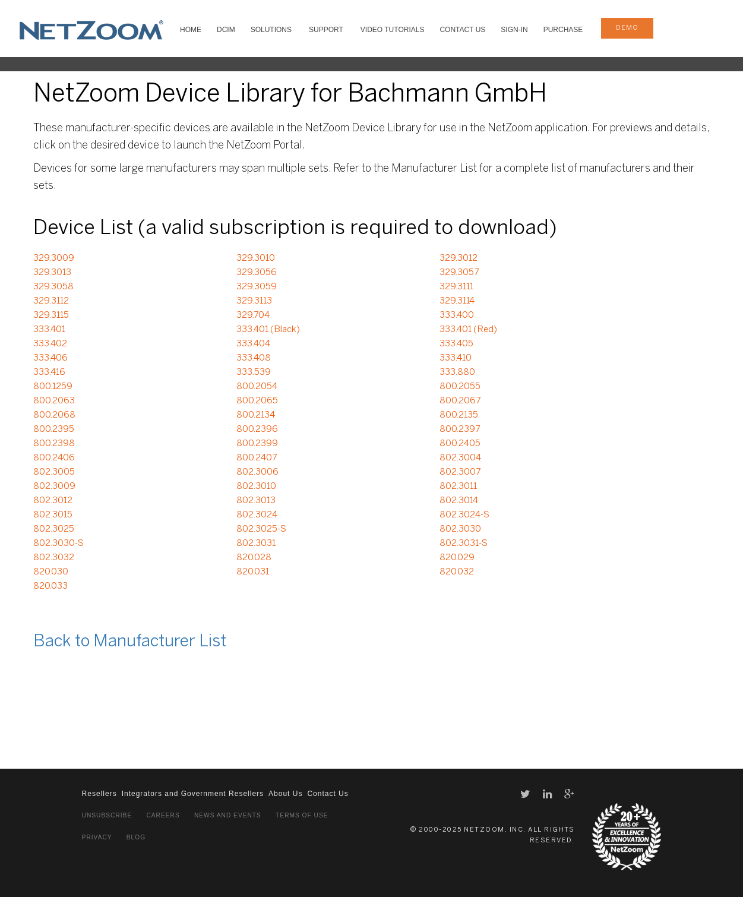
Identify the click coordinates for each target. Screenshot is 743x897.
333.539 (253, 372)
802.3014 (459, 501)
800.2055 (460, 387)
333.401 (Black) (268, 330)
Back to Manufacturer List (129, 642)
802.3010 (256, 486)
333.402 (50, 344)
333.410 (456, 358)
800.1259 (52, 387)
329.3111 (456, 287)
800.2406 (54, 458)
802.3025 (53, 529)
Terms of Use (302, 815)
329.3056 (256, 273)
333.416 (49, 372)
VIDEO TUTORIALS (393, 30)
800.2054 (256, 387)
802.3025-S (261, 529)
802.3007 (460, 472)
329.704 (253, 315)
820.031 (252, 572)
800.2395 (53, 429)
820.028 (253, 558)
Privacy (97, 837)
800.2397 (460, 429)
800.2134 (255, 415)
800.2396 (257, 429)
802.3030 (460, 529)
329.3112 (51, 301)
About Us (285, 793)
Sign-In (514, 30)
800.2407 (256, 458)
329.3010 (255, 258)
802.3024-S (464, 515)
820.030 (50, 572)
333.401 (49, 330)
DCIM (226, 30)
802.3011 (458, 486)
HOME (190, 30)
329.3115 (51, 315)
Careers (162, 815)
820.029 (457, 558)
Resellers (99, 793)
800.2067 (460, 401)
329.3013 (52, 273)
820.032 (457, 572)
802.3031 (256, 543)
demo (627, 28)
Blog (136, 837)
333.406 (50, 358)
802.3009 (54, 486)
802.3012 (52, 501)
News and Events (227, 815)
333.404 (253, 344)
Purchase (563, 30)
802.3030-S (58, 543)
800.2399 (257, 444)
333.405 (456, 344)
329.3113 (254, 301)
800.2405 (460, 444)
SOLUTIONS (271, 30)
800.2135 (459, 415)
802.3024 (256, 515)
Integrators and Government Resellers (193, 793)
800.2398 (54, 444)
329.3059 (256, 287)
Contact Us (462, 30)
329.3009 (53, 258)
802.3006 (257, 472)
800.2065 (257, 401)
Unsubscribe (107, 815)
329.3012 (459, 258)
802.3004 (460, 458)
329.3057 (459, 273)
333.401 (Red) (468, 330)
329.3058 (53, 287)
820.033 (50, 586)
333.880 (457, 372)
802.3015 (52, 515)
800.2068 (54, 415)
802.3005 (54, 472)
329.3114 (457, 301)
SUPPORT (326, 30)
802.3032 (53, 558)
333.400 (457, 315)
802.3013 (256, 501)
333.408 (253, 358)
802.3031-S (464, 543)
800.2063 (54, 401)
